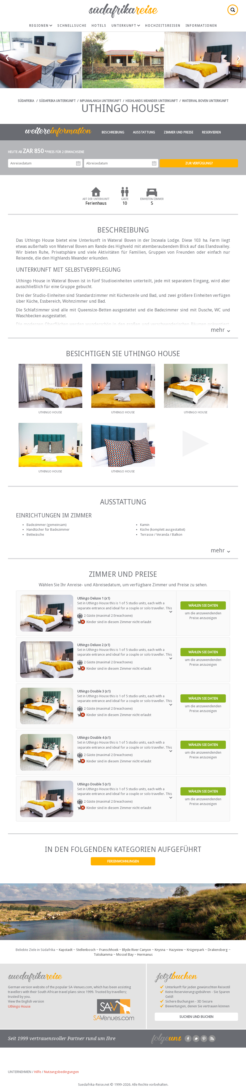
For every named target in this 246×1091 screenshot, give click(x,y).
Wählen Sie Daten (203, 605)
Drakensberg (218, 950)
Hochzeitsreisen (162, 26)
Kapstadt (65, 950)
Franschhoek (108, 950)
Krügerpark (195, 950)
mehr (218, 330)
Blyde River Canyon (136, 950)
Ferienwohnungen (123, 861)
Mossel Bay (124, 954)
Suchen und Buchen (196, 1017)
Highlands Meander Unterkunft (152, 101)
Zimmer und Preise (178, 132)
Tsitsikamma (103, 954)
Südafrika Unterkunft (57, 101)
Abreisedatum (154, 163)
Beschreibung (113, 132)
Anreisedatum (78, 163)
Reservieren (211, 132)
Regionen (40, 26)
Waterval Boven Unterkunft (205, 101)
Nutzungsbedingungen (61, 1072)
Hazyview (176, 950)
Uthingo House (19, 1006)
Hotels (99, 26)
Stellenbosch (86, 950)
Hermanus (145, 954)
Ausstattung (144, 132)
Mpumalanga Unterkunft (100, 101)
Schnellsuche (72, 26)
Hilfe (37, 1072)
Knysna (160, 950)
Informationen (201, 26)
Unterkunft (125, 26)
